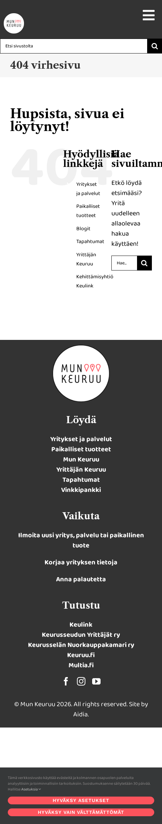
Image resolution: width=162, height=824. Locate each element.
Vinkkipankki (81, 489)
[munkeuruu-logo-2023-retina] (81, 348)
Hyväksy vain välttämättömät (81, 812)
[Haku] (154, 46)
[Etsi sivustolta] (73, 46)
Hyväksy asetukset (81, 800)
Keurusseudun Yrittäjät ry (81, 634)
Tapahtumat (90, 241)
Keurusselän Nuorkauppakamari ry (81, 644)
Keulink (81, 624)
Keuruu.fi (81, 655)
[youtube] (96, 681)
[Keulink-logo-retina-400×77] (13, 16)
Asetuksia (31, 789)
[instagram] (81, 681)
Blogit (83, 228)
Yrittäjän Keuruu (81, 469)
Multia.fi (81, 665)
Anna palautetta (81, 579)
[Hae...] (124, 263)
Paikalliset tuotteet (81, 449)
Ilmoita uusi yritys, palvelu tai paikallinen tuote (81, 540)
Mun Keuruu (81, 459)
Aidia (80, 714)
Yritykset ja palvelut (81, 439)
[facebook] (66, 681)
